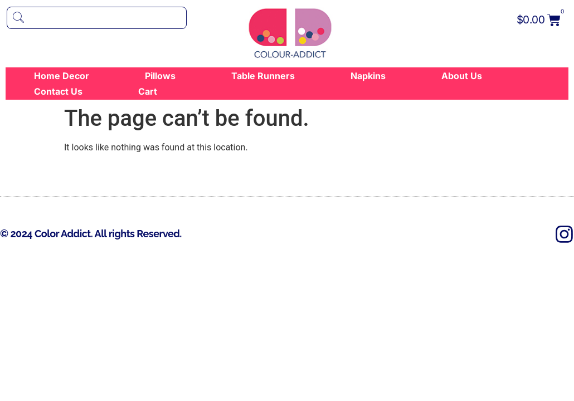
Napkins (368, 75)
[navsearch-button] (97, 18)
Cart (147, 91)
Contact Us (58, 91)
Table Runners (263, 75)
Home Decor (61, 75)
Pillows (160, 75)
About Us (461, 75)
